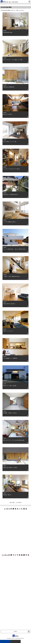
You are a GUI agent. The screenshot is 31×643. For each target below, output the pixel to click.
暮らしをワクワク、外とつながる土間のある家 (13, 440)
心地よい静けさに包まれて (9, 303)
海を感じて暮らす (7, 494)
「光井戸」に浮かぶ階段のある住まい (11, 276)
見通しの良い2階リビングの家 (10, 467)
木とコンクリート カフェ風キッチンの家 (12, 59)
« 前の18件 (12, 502)
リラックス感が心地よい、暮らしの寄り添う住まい (14, 249)
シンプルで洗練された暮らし (9, 221)
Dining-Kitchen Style (7, 32)
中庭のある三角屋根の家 (8, 87)
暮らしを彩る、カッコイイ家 (9, 141)
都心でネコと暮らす (7, 114)
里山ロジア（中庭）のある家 (9, 385)
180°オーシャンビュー (8, 331)
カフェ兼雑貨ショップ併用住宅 (10, 358)
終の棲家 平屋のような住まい (10, 412)
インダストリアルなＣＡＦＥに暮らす (11, 168)
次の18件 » (19, 502)
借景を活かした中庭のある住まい (10, 194)
